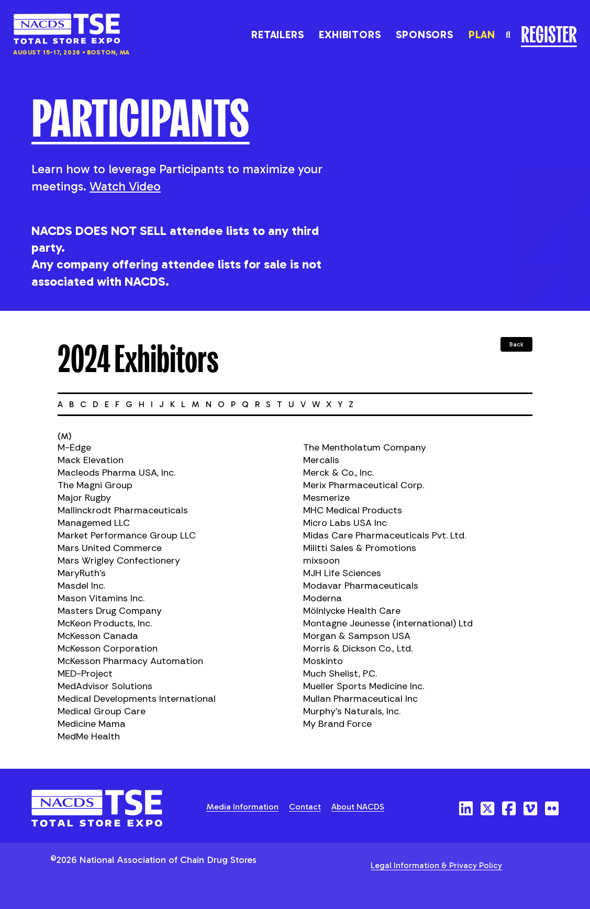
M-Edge (74, 447)
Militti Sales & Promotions (359, 548)
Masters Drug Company (110, 610)
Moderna (322, 598)
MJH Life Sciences (342, 573)
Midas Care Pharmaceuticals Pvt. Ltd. (384, 535)
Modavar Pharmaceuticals (360, 585)
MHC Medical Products (352, 510)
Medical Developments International (137, 698)
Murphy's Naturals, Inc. (351, 711)
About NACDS (357, 807)
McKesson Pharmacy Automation (130, 661)
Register (549, 33)
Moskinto (323, 661)
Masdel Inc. (81, 585)
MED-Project (85, 673)
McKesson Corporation (108, 648)
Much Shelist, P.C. (340, 673)
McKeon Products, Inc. (105, 623)
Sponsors (424, 34)
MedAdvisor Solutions (105, 686)
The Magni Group (95, 485)
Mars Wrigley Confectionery (119, 560)
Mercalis (321, 460)
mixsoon (321, 560)
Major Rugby (84, 497)
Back (516, 344)
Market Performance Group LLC (127, 535)
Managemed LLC (94, 523)
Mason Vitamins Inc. (101, 598)
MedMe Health (89, 736)
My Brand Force (337, 723)
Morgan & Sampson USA (356, 636)
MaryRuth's (82, 573)
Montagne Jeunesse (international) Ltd (388, 623)
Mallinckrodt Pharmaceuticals (123, 510)
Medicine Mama (92, 723)
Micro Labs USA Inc (345, 523)
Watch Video (125, 186)
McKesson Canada (98, 636)
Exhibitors (350, 34)
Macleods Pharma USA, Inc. (116, 472)
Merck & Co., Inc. (338, 472)
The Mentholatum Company (364, 447)
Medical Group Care (102, 711)
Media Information (242, 807)
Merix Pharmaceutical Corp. (363, 485)
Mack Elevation (91, 460)
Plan (482, 34)
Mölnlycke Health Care (351, 610)
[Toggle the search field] (508, 35)
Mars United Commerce (110, 548)
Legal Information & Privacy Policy (436, 865)
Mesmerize (326, 497)
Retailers (277, 34)
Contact (305, 807)
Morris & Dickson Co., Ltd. (358, 648)
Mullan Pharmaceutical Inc (360, 698)
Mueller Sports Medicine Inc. (363, 686)
